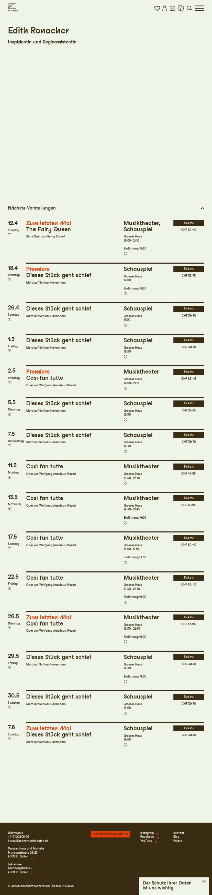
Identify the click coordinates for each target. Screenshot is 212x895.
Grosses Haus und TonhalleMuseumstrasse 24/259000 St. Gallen (26, 852)
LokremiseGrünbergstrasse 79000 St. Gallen (20, 868)
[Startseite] (13, 7)
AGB (188, 886)
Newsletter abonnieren (108, 834)
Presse (177, 841)
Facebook (147, 836)
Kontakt (178, 833)
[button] (157, 8)
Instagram (147, 833)
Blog (176, 836)
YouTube (146, 841)
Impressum (154, 886)
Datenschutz (173, 886)
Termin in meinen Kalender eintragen (9, 234)
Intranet (198, 886)
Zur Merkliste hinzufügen (125, 254)
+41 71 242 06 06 (18, 836)
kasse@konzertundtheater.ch (28, 841)
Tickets (189, 223)
